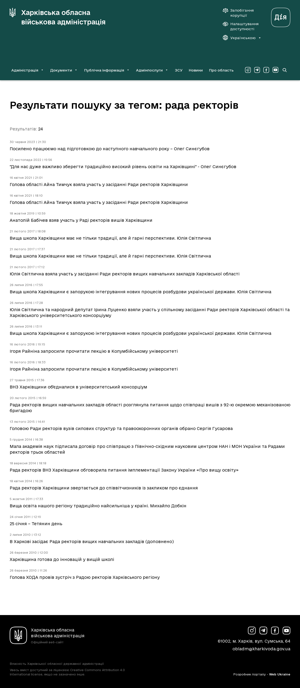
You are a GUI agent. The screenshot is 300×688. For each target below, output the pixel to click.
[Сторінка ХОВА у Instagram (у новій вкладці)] (248, 70)
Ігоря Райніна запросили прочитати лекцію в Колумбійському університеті (94, 351)
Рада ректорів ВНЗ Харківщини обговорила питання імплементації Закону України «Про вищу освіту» (124, 470)
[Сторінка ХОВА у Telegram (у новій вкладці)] (257, 70)
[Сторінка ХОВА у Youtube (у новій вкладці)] (275, 70)
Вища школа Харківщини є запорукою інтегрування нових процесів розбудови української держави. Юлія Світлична (140, 291)
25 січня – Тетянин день (36, 523)
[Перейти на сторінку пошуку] (284, 70)
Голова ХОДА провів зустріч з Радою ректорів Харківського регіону (85, 577)
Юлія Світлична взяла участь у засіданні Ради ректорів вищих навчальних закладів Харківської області (124, 274)
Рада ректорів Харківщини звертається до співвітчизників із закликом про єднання (104, 488)
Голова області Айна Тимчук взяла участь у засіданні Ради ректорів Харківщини (99, 184)
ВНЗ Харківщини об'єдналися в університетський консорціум (78, 387)
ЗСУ (179, 70)
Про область (221, 70)
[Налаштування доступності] (241, 26)
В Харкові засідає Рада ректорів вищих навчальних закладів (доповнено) (92, 541)
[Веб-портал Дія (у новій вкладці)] (280, 16)
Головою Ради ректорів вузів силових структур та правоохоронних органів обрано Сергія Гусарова (121, 428)
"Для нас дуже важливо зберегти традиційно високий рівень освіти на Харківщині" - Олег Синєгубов (123, 166)
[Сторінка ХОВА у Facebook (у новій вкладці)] (266, 70)
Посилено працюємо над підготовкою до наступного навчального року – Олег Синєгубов (110, 148)
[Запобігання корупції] (241, 13)
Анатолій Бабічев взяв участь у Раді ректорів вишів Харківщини (81, 220)
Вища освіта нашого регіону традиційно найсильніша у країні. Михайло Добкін (98, 505)
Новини (196, 70)
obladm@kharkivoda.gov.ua (261, 648)
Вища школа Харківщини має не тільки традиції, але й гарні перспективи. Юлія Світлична (110, 238)
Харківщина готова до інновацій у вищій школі (62, 559)
